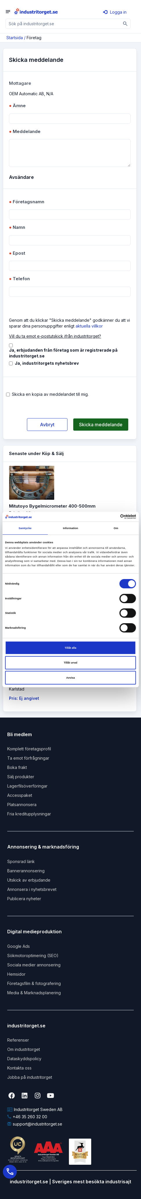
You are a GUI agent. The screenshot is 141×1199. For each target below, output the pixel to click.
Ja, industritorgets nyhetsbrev (47, 363)
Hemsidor (16, 974)
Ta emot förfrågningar (28, 758)
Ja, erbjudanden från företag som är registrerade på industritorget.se (63, 353)
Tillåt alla (70, 647)
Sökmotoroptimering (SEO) (32, 955)
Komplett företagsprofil (29, 748)
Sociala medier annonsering (34, 964)
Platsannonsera (21, 804)
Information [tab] (70, 528)
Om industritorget (23, 1049)
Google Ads (18, 946)
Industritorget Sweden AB (35, 1109)
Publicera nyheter (24, 898)
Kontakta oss (19, 1067)
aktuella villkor (89, 325)
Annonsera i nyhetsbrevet (31, 889)
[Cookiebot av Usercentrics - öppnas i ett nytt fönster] (110, 516)
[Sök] (125, 24)
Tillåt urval (70, 662)
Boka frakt (17, 767)
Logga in (115, 12)
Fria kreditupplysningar (29, 813)
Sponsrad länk (21, 861)
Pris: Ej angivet (24, 698)
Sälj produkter (20, 776)
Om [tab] (116, 528)
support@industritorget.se (34, 1123)
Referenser (18, 1040)
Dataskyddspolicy (24, 1058)
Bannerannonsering (26, 870)
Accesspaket (19, 795)
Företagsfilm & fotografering (34, 983)
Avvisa (70, 677)
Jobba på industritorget (29, 1077)
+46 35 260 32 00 (27, 1116)
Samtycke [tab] (25, 528)
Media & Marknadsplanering (34, 992)
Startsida (14, 37)
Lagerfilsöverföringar (27, 785)
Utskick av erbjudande (28, 880)
